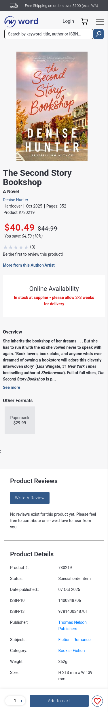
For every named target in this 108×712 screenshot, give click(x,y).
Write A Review (30, 498)
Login (68, 21)
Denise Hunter (15, 199)
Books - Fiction (71, 650)
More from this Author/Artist (29, 265)
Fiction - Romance (74, 639)
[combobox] (48, 34)
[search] (98, 34)
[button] (8, 700)
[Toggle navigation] (100, 22)
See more (11, 387)
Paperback (19, 420)
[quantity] (15, 700)
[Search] (48, 34)
